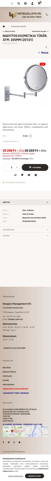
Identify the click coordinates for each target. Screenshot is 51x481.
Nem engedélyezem (15, 476)
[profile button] (32, 3)
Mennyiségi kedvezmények (15, 389)
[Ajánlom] (29, 175)
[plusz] (17, 167)
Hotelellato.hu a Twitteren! (8, 442)
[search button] (18, 3)
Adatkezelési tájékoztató (16, 411)
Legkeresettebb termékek (16, 393)
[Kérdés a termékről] (35, 175)
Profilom (7, 376)
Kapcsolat (8, 421)
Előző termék (9, 31)
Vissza (43, 52)
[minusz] (6, 167)
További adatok (11, 141)
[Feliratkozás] (14, 182)
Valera (6, 235)
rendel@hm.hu (15, 319)
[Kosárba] (35, 167)
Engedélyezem (34, 476)
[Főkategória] (4, 26)
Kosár (6, 380)
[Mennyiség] (11, 167)
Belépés (7, 367)
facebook (3, 442)
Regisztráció (9, 372)
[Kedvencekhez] (22, 175)
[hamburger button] (12, 3)
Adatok (6, 202)
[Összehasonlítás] (15, 175)
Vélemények (8, 229)
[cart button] (39, 3)
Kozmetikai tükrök (18, 26)
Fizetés (6, 416)
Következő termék (40, 31)
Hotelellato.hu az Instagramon (14, 442)
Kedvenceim (8, 384)
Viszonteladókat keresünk (16, 414)
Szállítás (8, 418)
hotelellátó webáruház (13, 307)
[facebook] (46, 47)
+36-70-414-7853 (47, 14)
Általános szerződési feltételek (20, 409)
